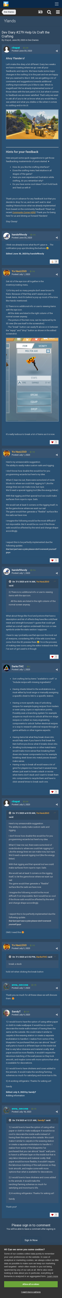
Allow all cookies (30, 1284)
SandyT (41, 1120)
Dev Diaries (33, 40)
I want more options (31, 1292)
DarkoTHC (41, 957)
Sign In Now (31, 1240)
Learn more (52, 1276)
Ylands (10, 21)
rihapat (7, 40)
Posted (22, 51)
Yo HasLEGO (42, 581)
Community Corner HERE (24, 212)
